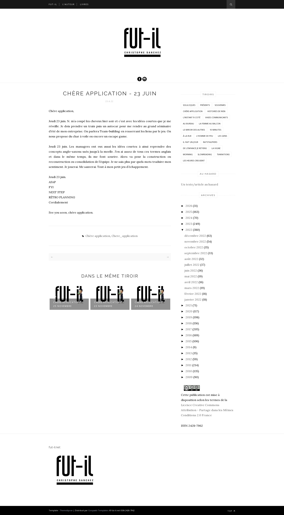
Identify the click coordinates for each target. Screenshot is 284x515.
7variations (223, 154)
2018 (188, 323)
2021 (188, 305)
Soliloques (189, 105)
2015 (188, 341)
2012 (188, 359)
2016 (188, 335)
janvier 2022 (192, 299)
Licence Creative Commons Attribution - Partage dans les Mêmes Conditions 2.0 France (207, 410)
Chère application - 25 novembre (67, 304)
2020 (188, 311)
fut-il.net (54, 447)
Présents (205, 105)
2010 (188, 371)
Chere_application (125, 236)
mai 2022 (190, 276)
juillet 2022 (191, 264)
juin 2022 (190, 270)
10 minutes (215, 129)
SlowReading (205, 154)
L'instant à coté (191, 117)
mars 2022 (191, 288)
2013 (188, 353)
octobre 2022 (193, 247)
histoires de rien (216, 111)
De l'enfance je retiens (195, 148)
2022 (188, 229)
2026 (188, 206)
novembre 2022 (195, 241)
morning (188, 154)
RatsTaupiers (210, 142)
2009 (189, 377)
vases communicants (216, 117)
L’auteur (68, 4)
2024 (188, 218)
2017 (188, 329)
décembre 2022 (195, 235)
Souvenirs (220, 105)
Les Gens (222, 136)
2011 (188, 365)
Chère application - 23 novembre (108, 304)
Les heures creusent (194, 160)
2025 (188, 212)
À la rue (187, 136)
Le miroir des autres (194, 129)
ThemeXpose (66, 510)
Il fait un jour (190, 142)
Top (231, 511)
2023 (188, 224)
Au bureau (188, 123)
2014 (188, 347)
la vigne (216, 148)
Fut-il (53, 4)
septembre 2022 (195, 253)
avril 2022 (191, 282)
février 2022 (192, 293)
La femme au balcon (209, 123)
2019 (188, 317)
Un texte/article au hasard (199, 184)
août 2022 (191, 259)
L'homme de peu (204, 136)
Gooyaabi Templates (98, 510)
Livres (84, 4)
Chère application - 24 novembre (149, 304)
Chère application (97, 236)
